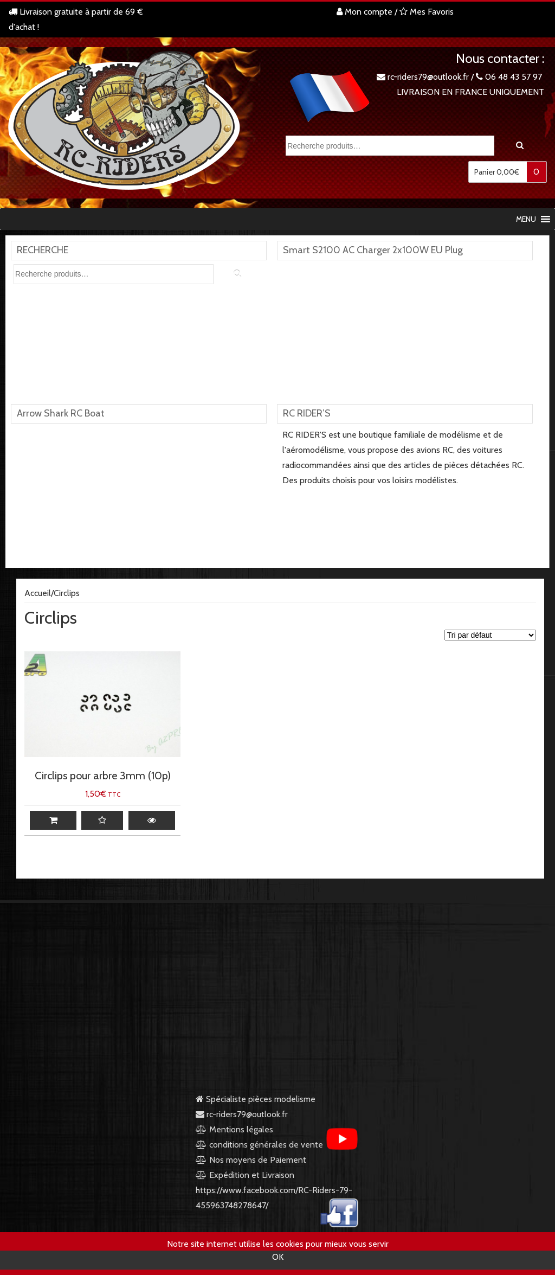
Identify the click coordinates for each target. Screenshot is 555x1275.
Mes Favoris (428, 12)
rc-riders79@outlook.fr (428, 77)
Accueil (37, 593)
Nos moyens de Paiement (257, 1160)
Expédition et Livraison (245, 1175)
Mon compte (364, 12)
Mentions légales (234, 1129)
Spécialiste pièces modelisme (255, 1099)
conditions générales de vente (259, 1144)
